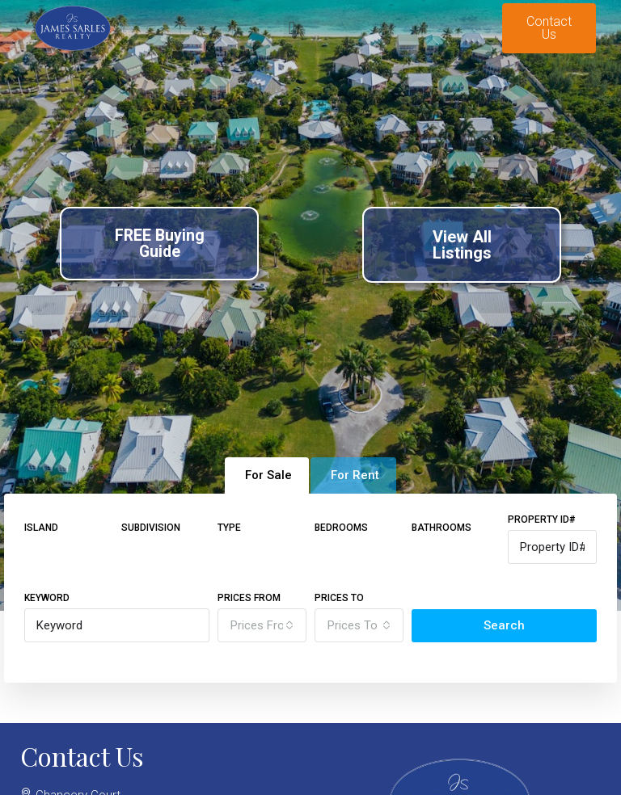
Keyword (47, 598)
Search (504, 625)
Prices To (339, 598)
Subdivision (150, 527)
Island (41, 527)
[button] (291, 28)
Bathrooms (441, 527)
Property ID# (541, 519)
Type (229, 527)
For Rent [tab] (355, 475)
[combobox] (262, 625)
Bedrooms (341, 527)
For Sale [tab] (268, 475)
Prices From (249, 598)
